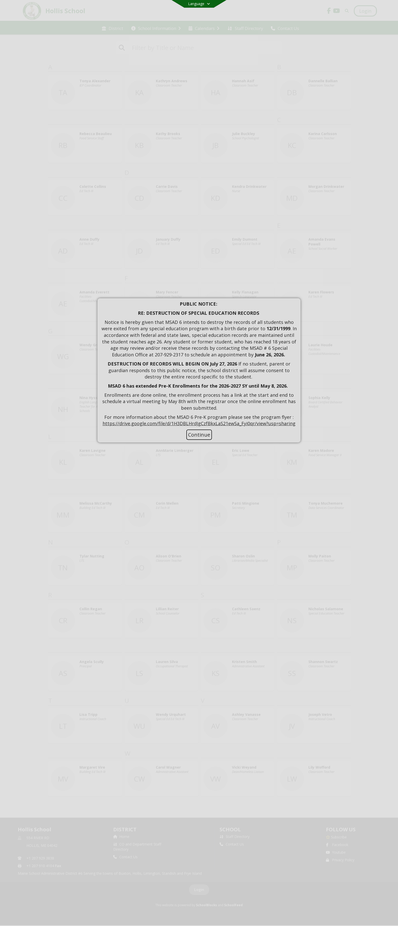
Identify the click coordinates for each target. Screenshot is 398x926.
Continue (199, 434)
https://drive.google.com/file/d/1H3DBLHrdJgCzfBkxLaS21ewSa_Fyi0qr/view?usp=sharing (199, 423)
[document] (199, 364)
